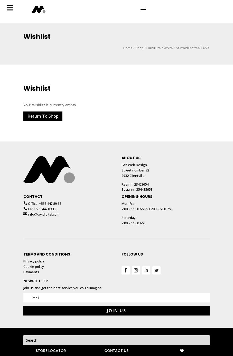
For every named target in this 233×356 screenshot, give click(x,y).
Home (128, 42)
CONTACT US (116, 350)
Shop (139, 42)
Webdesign (145, 333)
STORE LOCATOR (51, 350)
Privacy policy (121, 333)
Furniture (153, 42)
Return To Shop (42, 111)
